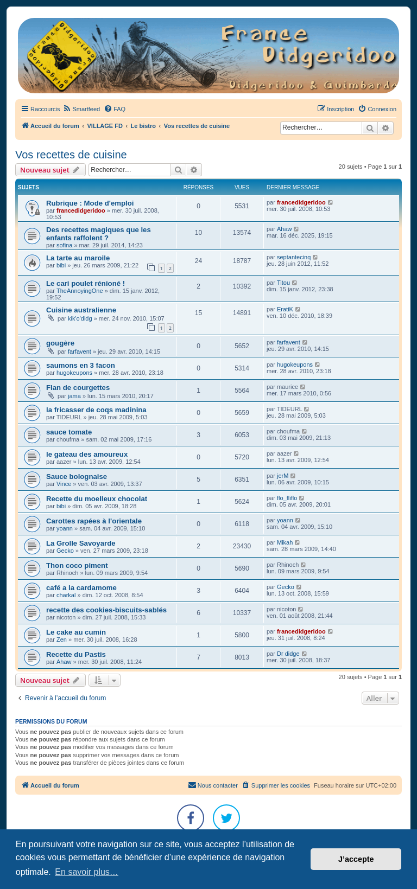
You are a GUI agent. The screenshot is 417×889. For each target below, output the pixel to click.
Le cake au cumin (76, 632)
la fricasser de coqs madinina (96, 410)
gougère (60, 343)
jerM (282, 475)
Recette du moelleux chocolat (96, 499)
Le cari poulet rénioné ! (85, 283)
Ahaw (284, 229)
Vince (63, 484)
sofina (64, 245)
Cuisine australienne (81, 310)
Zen (61, 639)
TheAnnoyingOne (79, 290)
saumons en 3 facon (80, 365)
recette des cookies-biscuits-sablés (106, 610)
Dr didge (288, 653)
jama (74, 396)
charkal (65, 595)
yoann (64, 528)
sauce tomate (69, 432)
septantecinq (294, 257)
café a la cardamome (81, 588)
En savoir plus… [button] (86, 872)
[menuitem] (81, 109)
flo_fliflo (287, 498)
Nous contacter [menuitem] (213, 785)
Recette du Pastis (76, 654)
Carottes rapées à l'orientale (94, 521)
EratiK (285, 309)
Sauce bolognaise (76, 476)
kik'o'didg (80, 318)
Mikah (285, 542)
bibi (61, 265)
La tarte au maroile (78, 258)
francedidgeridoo (80, 210)
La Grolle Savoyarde (81, 543)
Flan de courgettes (78, 387)
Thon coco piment (77, 565)
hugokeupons (74, 372)
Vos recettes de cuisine (71, 155)
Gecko (65, 550)
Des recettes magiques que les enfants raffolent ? (98, 234)
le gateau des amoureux (87, 454)
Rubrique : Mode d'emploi (90, 203)
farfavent (79, 351)
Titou (283, 282)
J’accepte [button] (356, 859)
